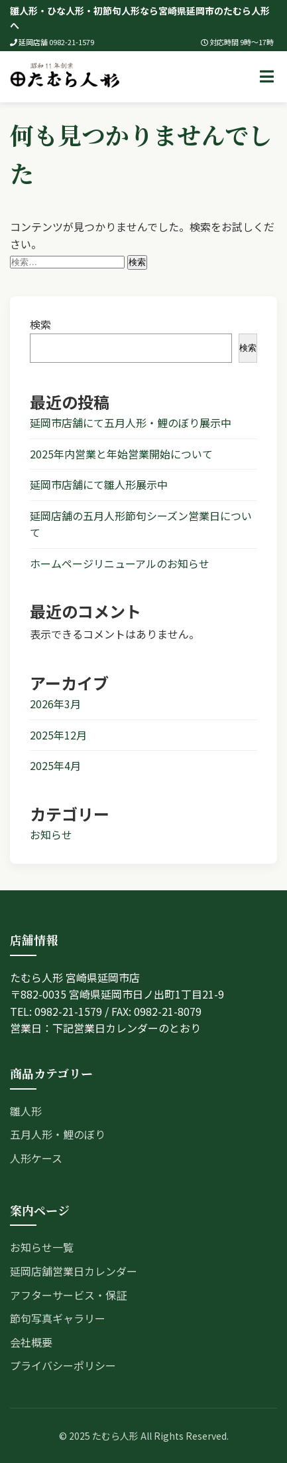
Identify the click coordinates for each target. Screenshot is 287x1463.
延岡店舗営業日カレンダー (73, 1271)
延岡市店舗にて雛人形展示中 (99, 484)
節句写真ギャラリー (57, 1318)
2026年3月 (55, 704)
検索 (40, 324)
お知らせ (51, 834)
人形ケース (36, 1158)
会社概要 (31, 1342)
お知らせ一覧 (42, 1247)
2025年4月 (55, 765)
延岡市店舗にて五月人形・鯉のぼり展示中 (130, 423)
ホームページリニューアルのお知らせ (119, 563)
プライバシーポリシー (63, 1365)
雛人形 (26, 1111)
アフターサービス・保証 (68, 1295)
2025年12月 (58, 735)
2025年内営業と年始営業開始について (121, 454)
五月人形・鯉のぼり (57, 1134)
